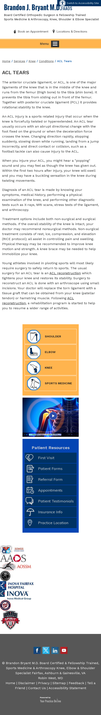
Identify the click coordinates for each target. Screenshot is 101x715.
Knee (32, 61)
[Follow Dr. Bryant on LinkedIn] (55, 650)
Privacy (44, 683)
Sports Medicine (49, 383)
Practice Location (53, 522)
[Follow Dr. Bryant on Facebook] (37, 650)
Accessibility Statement (67, 688)
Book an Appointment (33, 31)
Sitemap (59, 683)
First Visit (46, 457)
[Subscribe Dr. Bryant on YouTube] (63, 650)
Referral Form (50, 479)
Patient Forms (50, 468)
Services (19, 61)
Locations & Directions (72, 31)
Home (6, 61)
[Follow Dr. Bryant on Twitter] (46, 650)
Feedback (76, 683)
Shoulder (44, 336)
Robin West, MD (50, 678)
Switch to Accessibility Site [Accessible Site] (83, 3)
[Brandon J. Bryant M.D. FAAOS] (51, 12)
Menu (49, 44)
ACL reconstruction (65, 273)
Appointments (50, 490)
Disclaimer (26, 683)
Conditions (46, 61)
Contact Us (37, 688)
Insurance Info (50, 512)
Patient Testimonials (56, 501)
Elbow (41, 352)
